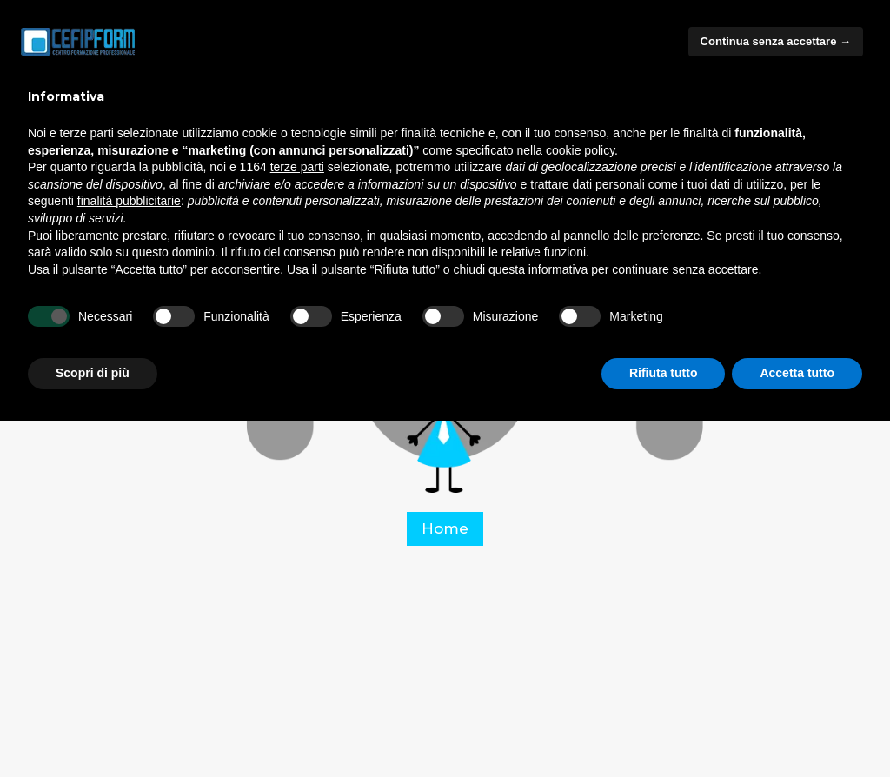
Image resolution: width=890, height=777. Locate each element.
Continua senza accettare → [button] (776, 41)
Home (445, 528)
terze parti (297, 167)
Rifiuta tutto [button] (663, 373)
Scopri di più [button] (93, 373)
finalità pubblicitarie (129, 201)
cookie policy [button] (580, 150)
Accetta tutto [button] (797, 373)
